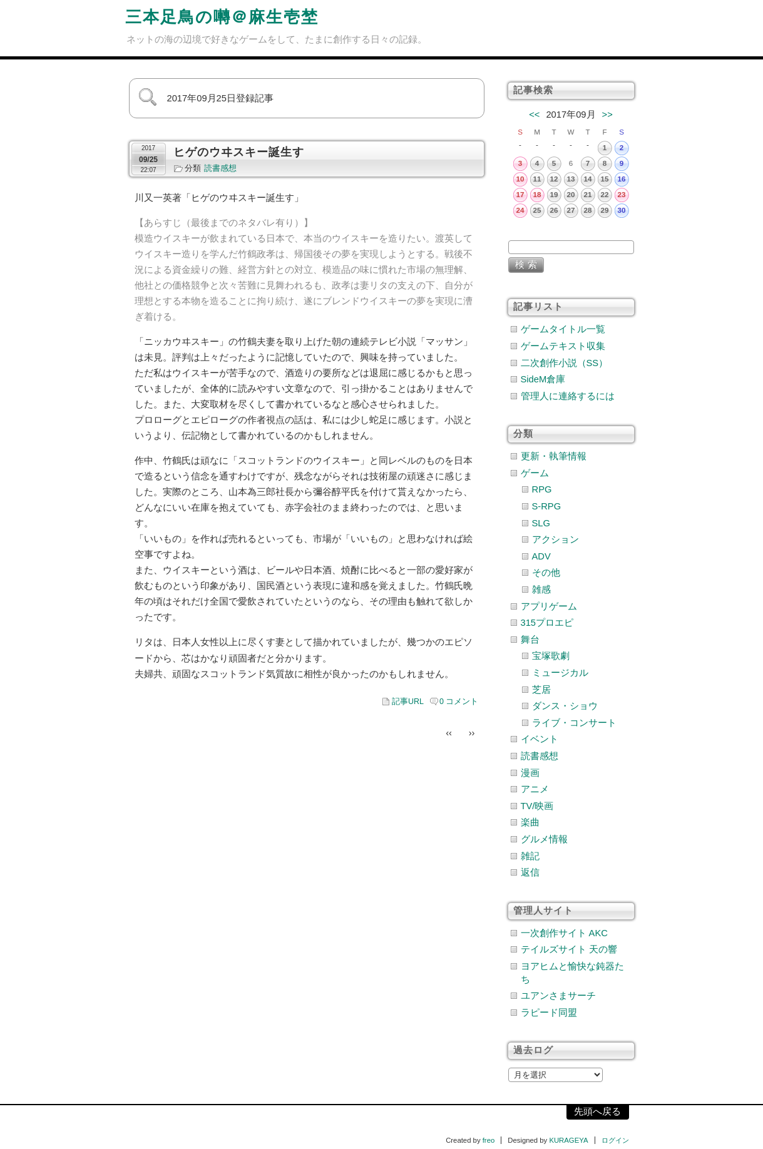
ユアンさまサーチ (558, 996)
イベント (539, 739)
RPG (542, 489)
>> (607, 115)
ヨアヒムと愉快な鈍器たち (572, 972)
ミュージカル (560, 673)
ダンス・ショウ (565, 706)
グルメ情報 (544, 839)
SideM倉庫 (543, 379)
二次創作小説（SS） (564, 363)
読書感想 (220, 168)
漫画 (530, 773)
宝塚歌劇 (551, 656)
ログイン (615, 1140)
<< (534, 115)
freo (489, 1140)
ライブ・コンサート (574, 723)
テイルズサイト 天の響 (569, 949)
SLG (541, 523)
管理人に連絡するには (568, 396)
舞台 (530, 640)
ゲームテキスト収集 (563, 346)
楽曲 (530, 822)
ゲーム (535, 473)
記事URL (408, 701)
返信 (530, 872)
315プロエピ (547, 623)
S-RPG (546, 506)
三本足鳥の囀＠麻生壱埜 (222, 17)
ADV (541, 556)
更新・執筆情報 (553, 456)
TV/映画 (537, 806)
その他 (546, 573)
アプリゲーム (549, 606)
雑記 (530, 856)
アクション (555, 539)
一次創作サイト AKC (564, 933)
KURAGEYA (568, 1140)
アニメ (535, 789)
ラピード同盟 (549, 1013)
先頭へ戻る (597, 1111)
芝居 (541, 690)
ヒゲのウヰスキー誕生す (238, 152)
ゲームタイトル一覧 (563, 329)
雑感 (541, 590)
